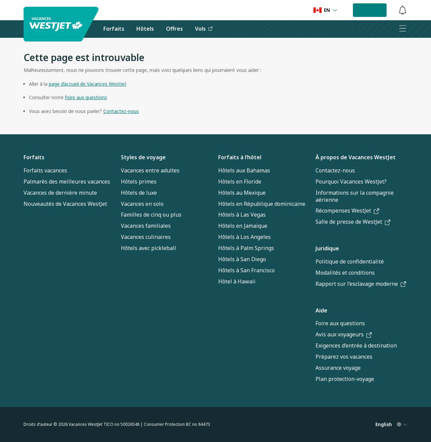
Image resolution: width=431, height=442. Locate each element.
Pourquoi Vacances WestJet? (351, 181)
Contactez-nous (335, 170)
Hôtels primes (139, 181)
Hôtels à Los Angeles (244, 237)
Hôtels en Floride (239, 181)
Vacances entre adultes (150, 170)
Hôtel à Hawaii (237, 281)
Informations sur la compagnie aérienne (355, 196)
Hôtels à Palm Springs (246, 248)
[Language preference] (325, 10)
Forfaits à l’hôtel (239, 157)
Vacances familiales (146, 225)
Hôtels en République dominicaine (261, 204)
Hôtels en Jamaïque (242, 225)
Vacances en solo (142, 204)
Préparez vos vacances (344, 356)
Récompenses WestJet (347, 210)
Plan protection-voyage (345, 379)
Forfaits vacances (45, 170)
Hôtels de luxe (139, 192)
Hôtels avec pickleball (148, 248)
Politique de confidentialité (350, 261)
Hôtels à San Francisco (246, 270)
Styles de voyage (143, 157)
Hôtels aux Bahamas (244, 170)
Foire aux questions (340, 323)
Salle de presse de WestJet (353, 221)
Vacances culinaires (146, 237)
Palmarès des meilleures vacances (67, 181)
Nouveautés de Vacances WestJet (65, 204)
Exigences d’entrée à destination (356, 345)
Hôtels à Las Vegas (242, 214)
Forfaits (34, 157)
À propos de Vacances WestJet (356, 157)
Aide (321, 310)
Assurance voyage (338, 367)
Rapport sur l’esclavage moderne (361, 283)
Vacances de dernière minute (60, 192)
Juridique (327, 248)
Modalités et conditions (345, 272)
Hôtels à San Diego (242, 259)
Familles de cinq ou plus (151, 214)
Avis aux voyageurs (344, 334)
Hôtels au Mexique (242, 192)
